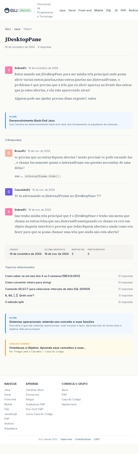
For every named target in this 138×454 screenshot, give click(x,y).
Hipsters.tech (69, 404)
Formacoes (32, 394)
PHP (123, 10)
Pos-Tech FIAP (34, 409)
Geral (72, 10)
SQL (108, 10)
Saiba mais (66, 439)
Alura (65, 389)
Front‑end (84, 10)
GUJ (8, 29)
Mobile (98, 10)
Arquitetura (10, 428)
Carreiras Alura (34, 389)
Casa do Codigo (71, 399)
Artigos (30, 399)
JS (116, 10)
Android (9, 423)
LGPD (97, 439)
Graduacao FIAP (35, 404)
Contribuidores (83, 439)
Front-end (10, 399)
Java (62, 10)
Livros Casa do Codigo (39, 414)
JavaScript (10, 414)
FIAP (64, 394)
